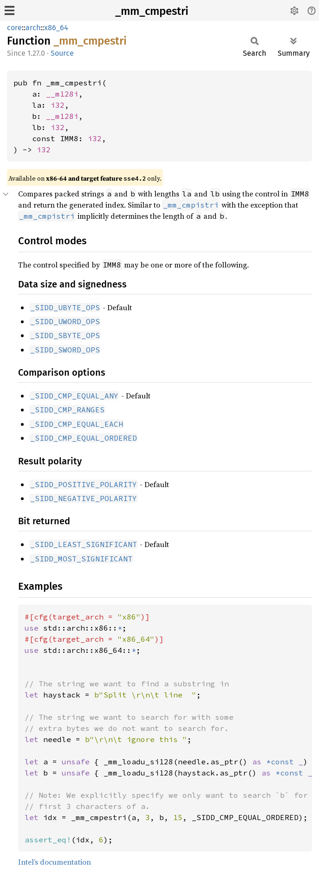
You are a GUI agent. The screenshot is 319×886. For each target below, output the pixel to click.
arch (33, 27)
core (14, 27)
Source (62, 53)
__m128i (62, 93)
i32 (58, 105)
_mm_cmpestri (152, 11)
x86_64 (56, 27)
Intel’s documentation (54, 862)
